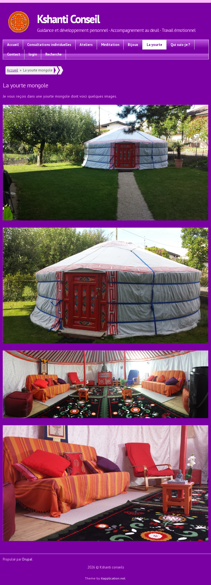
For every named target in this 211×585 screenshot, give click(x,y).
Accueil (13, 44)
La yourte (154, 44)
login (33, 54)
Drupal (27, 559)
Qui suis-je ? (180, 44)
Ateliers (86, 44)
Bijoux (133, 44)
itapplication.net (113, 578)
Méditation (110, 44)
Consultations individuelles (49, 44)
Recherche (53, 54)
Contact (13, 54)
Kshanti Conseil (68, 19)
